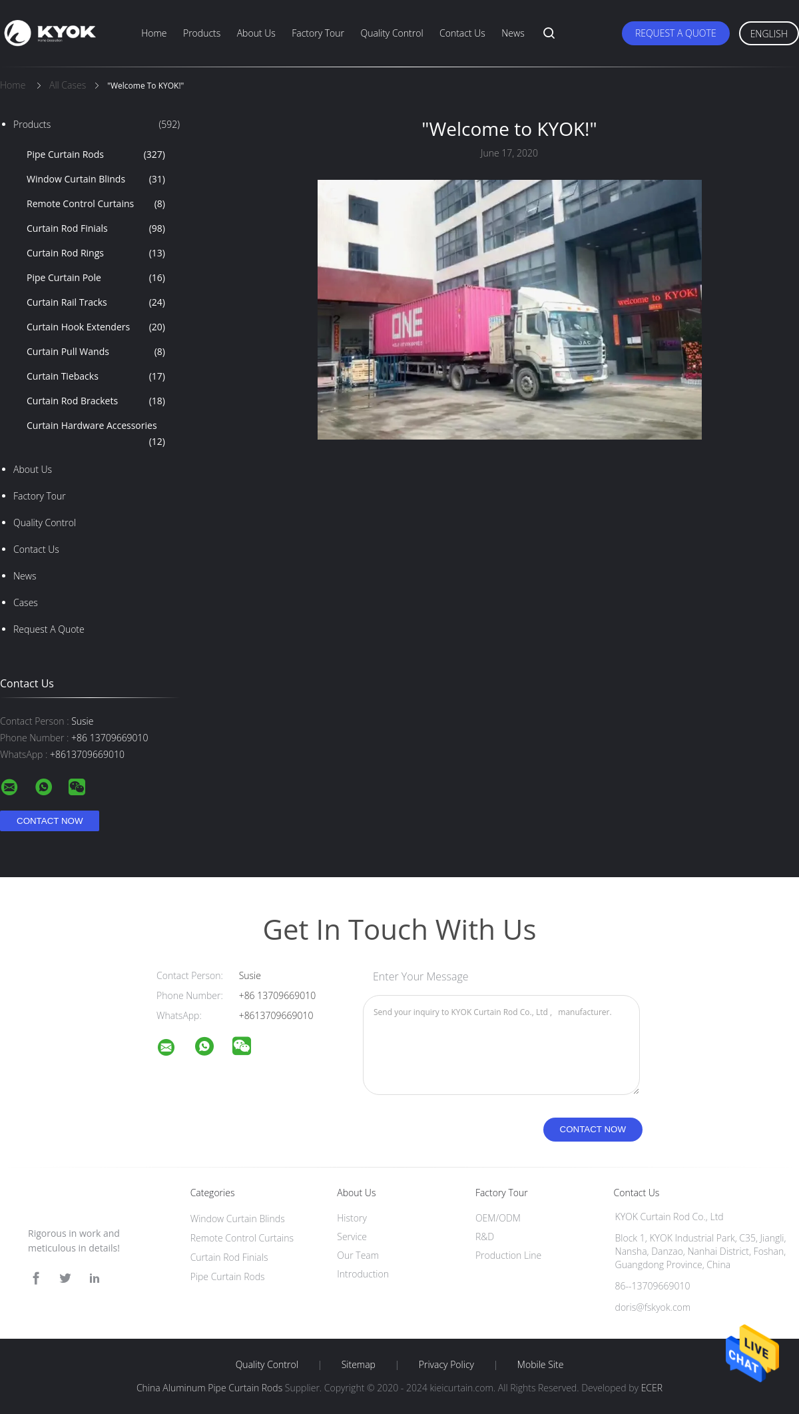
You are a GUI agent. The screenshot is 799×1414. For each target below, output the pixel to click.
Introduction (363, 1273)
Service (352, 1236)
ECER (652, 1387)
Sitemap (359, 1364)
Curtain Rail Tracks (96, 302)
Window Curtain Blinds (96, 179)
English (769, 33)
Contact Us (462, 33)
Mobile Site (540, 1364)
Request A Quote (675, 33)
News (512, 33)
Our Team (358, 1255)
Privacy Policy (446, 1364)
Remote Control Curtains (96, 204)
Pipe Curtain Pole (96, 278)
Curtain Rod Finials (96, 228)
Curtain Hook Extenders (96, 327)
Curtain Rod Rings (96, 253)
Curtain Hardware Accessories (96, 434)
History (352, 1218)
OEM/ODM (498, 1218)
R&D (484, 1236)
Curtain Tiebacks (96, 376)
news (24, 575)
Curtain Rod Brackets (96, 401)
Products (201, 33)
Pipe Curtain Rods (96, 155)
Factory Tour (318, 33)
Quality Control (391, 33)
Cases (25, 602)
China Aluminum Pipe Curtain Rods (209, 1387)
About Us (256, 33)
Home (153, 33)
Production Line (508, 1255)
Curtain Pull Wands (96, 352)
